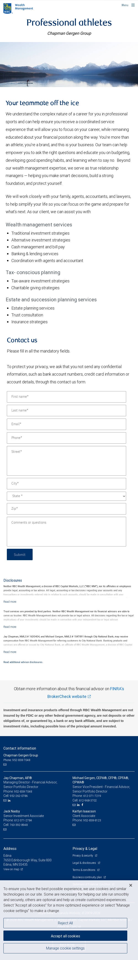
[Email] (66, 424)
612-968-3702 (88, 800)
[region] (69, 920)
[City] (66, 483)
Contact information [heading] (19, 748)
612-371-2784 (23, 820)
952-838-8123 (92, 820)
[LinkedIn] (10, 800)
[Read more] (9, 601)
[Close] (131, 885)
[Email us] (5, 764)
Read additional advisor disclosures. (23, 662)
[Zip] (66, 508)
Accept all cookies (65, 936)
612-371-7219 (92, 796)
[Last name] (66, 410)
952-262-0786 (19, 796)
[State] (66, 496)
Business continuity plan (88, 877)
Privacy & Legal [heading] (85, 848)
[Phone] (66, 438)
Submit (20, 554)
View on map (11, 869)
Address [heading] (9, 848)
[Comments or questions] (66, 531)
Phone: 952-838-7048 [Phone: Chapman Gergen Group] (16, 760)
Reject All (65, 923)
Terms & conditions (84, 870)
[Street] (66, 461)
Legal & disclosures (85, 863)
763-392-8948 (19, 825)
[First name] (66, 397)
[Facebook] (82, 805)
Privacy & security (83, 855)
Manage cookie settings (65, 948)
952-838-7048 (23, 791)
